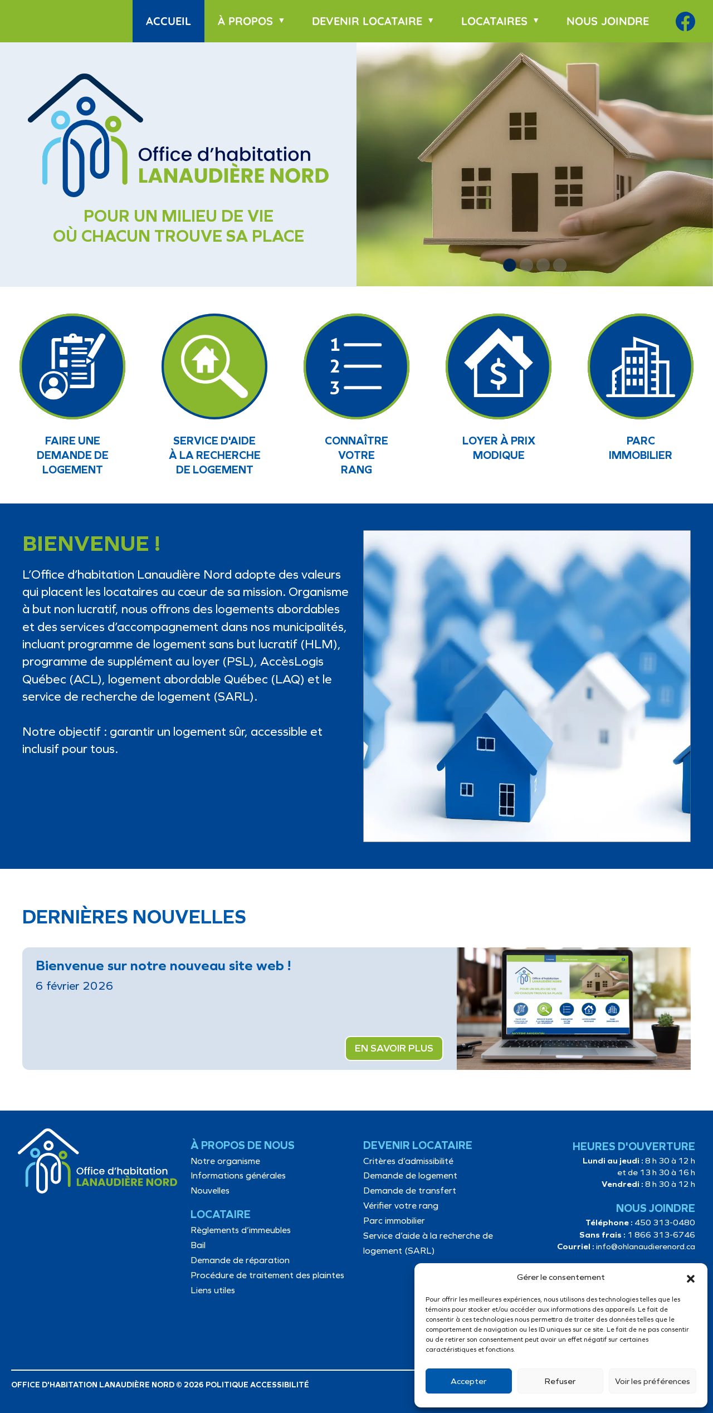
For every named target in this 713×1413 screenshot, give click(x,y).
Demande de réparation (240, 1260)
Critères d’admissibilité (408, 1161)
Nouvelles (210, 1190)
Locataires (494, 21)
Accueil (168, 21)
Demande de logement (410, 1175)
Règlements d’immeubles (241, 1230)
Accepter (468, 1381)
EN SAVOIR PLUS (394, 1048)
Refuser (560, 1381)
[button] (690, 1277)
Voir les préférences (652, 1381)
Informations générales (238, 1175)
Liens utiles (213, 1290)
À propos (245, 21)
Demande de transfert (409, 1190)
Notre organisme (225, 1161)
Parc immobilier (394, 1220)
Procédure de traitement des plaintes (267, 1275)
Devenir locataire (367, 21)
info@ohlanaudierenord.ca (645, 1246)
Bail (198, 1245)
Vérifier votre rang (400, 1205)
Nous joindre (608, 21)
